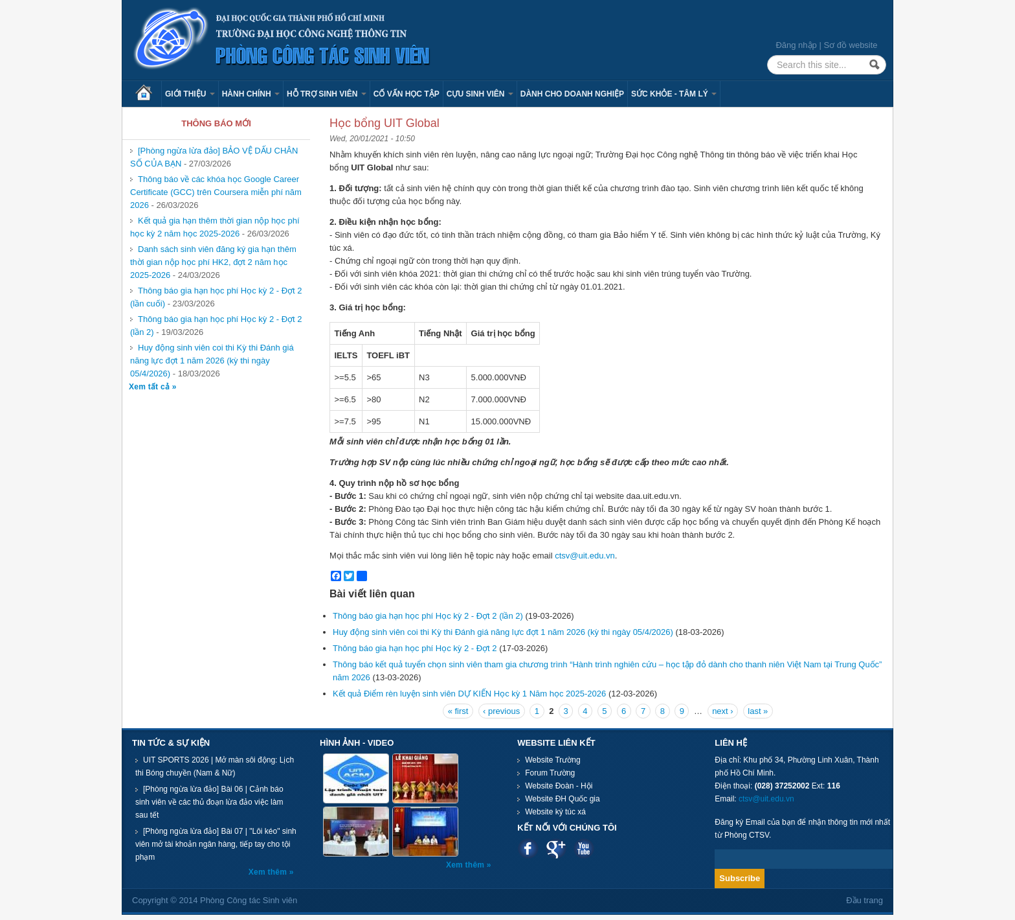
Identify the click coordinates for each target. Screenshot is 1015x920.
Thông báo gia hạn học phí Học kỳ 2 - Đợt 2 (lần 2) (428, 616)
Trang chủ (148, 94)
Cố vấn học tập (407, 93)
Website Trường (552, 760)
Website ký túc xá (555, 811)
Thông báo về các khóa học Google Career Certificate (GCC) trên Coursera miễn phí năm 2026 (216, 192)
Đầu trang (864, 900)
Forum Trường (550, 772)
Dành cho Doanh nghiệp (572, 93)
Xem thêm (269, 872)
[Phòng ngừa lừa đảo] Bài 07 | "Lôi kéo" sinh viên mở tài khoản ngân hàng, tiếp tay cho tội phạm (215, 844)
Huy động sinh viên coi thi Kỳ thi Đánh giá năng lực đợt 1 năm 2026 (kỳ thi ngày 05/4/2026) (212, 360)
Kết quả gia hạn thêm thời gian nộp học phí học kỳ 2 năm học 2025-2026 (215, 227)
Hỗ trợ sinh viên (326, 93)
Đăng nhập (795, 45)
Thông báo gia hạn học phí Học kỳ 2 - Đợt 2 (415, 648)
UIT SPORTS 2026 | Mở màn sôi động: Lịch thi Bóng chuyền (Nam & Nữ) (214, 766)
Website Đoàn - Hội (558, 785)
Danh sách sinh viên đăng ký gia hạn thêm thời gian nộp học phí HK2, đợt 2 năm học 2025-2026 (213, 262)
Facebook (528, 848)
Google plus (555, 848)
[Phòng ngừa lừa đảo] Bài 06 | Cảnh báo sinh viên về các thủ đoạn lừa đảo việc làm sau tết (209, 802)
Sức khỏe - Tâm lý (674, 93)
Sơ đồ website (850, 45)
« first (458, 711)
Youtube (583, 848)
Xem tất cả (150, 386)
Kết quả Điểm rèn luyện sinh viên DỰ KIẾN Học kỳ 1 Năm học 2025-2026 (469, 693)
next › (722, 711)
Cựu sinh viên (480, 93)
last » (758, 711)
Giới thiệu (190, 93)
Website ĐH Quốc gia (562, 798)
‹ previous (501, 711)
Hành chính (251, 93)
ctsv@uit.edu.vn (585, 555)
